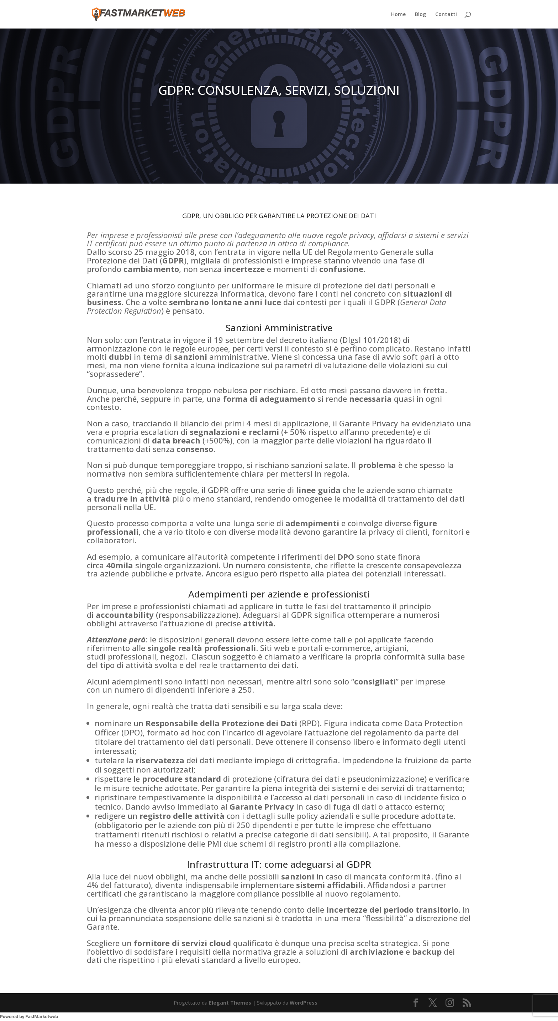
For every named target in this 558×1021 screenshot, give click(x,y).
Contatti (446, 14)
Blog (420, 14)
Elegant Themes (230, 1002)
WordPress (303, 1002)
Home (398, 14)
